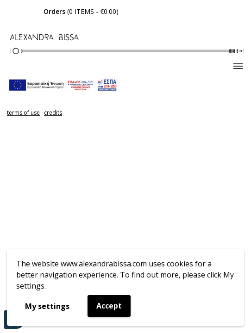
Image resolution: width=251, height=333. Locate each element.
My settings (47, 306)
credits (53, 113)
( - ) (81, 11)
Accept (109, 306)
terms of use (23, 113)
